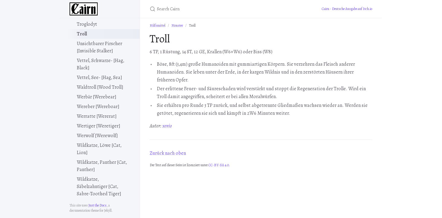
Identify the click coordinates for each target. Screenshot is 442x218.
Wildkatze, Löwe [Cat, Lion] (99, 149)
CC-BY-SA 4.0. (219, 165)
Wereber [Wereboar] (98, 106)
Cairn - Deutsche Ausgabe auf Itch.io (347, 8)
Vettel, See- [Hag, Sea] (99, 77)
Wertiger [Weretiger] (98, 126)
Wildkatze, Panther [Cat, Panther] (102, 166)
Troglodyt (87, 24)
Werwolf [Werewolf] (97, 135)
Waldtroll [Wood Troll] (100, 87)
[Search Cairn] (221, 9)
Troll (82, 34)
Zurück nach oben (168, 153)
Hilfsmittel (157, 25)
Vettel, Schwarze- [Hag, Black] (100, 64)
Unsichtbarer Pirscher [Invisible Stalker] (99, 47)
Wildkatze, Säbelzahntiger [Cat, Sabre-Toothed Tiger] (99, 186)
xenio (167, 126)
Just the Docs (97, 205)
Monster (177, 25)
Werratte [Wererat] (97, 116)
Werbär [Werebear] (96, 97)
